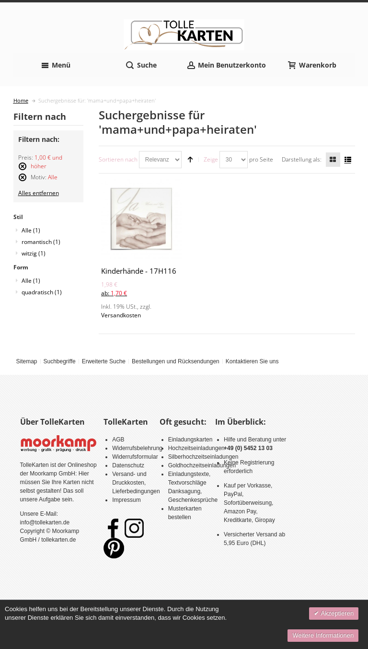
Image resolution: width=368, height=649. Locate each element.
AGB (118, 439)
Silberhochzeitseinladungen (203, 456)
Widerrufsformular (135, 456)
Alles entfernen (38, 193)
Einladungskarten (190, 439)
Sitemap (26, 361)
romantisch (41, 242)
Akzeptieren (336, 613)
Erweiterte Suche (104, 361)
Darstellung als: (302, 159)
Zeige (211, 159)
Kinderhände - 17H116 (138, 271)
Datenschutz (128, 465)
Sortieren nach (118, 159)
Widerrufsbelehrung (137, 448)
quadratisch (42, 292)
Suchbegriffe (59, 361)
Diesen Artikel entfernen (22, 170)
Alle (31, 230)
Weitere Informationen (323, 635)
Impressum (126, 500)
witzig (34, 253)
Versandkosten (121, 315)
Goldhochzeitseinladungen (202, 465)
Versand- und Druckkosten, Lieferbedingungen (136, 483)
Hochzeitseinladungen (196, 448)
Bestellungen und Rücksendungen (175, 361)
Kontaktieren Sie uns (252, 361)
